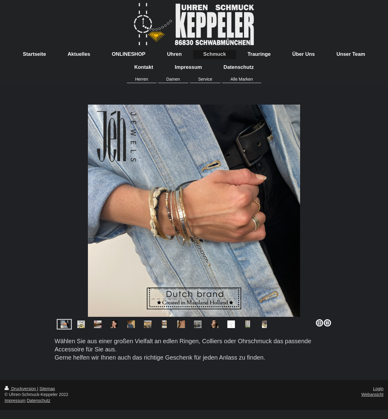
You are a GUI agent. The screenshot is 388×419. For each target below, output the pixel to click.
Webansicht (372, 394)
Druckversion (21, 388)
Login (378, 388)
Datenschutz (38, 400)
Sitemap (47, 388)
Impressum (15, 400)
